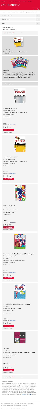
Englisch (22, 12)
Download (24, 394)
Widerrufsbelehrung (8, 403)
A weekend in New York (10, 157)
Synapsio (6, 348)
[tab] (20, 28)
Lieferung (16, 403)
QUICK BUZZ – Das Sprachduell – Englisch (16, 304)
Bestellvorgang (17, 405)
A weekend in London (10, 108)
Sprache (7, 15)
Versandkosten (12, 124)
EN (31, 1)
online (30, 394)
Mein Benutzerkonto (17, 1)
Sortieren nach (9, 32)
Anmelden (25, 1)
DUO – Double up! (9, 205)
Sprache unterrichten (13, 12)
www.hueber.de (4, 1)
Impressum (24, 405)
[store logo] (10, 5)
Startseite (4, 12)
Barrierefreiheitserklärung (7, 405)
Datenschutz (30, 403)
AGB (2, 403)
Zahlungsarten (23, 403)
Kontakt (10, 1)
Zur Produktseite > (7, 117)
